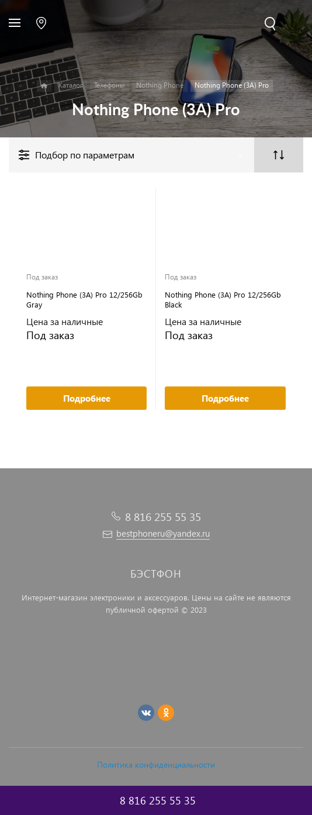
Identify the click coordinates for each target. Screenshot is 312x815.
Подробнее (86, 398)
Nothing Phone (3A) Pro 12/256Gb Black (223, 299)
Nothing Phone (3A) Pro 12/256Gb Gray (84, 299)
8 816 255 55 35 (163, 516)
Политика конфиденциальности (156, 764)
